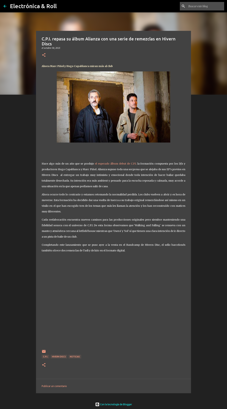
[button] (44, 55)
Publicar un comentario (54, 386)
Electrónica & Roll (33, 6)
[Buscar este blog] (205, 6)
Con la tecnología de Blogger (113, 404)
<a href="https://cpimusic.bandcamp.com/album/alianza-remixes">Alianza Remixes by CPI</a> (113, 305)
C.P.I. (45, 356)
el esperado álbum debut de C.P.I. (115, 163)
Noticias (75, 356)
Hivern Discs (59, 356)
